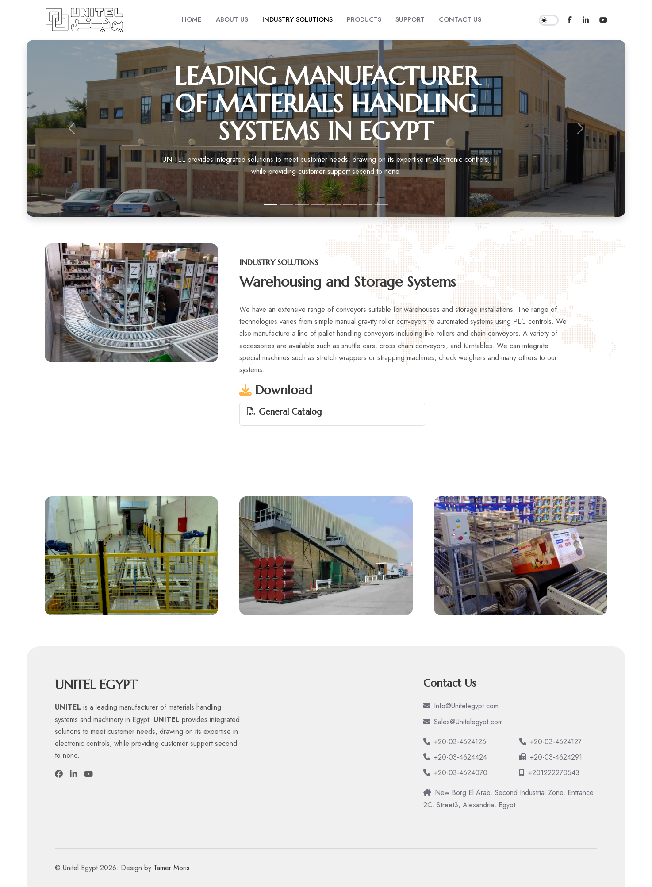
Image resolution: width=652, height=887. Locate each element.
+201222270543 (549, 773)
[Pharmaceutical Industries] (350, 205)
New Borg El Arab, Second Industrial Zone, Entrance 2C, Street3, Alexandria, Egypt (508, 798)
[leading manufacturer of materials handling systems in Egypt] (270, 205)
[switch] (549, 20)
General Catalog (290, 411)
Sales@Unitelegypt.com (463, 722)
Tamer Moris (171, 868)
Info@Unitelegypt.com (461, 706)
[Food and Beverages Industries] (365, 205)
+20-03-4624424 (455, 757)
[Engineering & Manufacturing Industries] (334, 205)
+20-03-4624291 (550, 757)
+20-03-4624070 (455, 773)
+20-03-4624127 (550, 742)
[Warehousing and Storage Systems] (302, 205)
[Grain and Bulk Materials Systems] (286, 205)
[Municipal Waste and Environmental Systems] (318, 205)
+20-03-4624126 (454, 742)
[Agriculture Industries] (381, 205)
